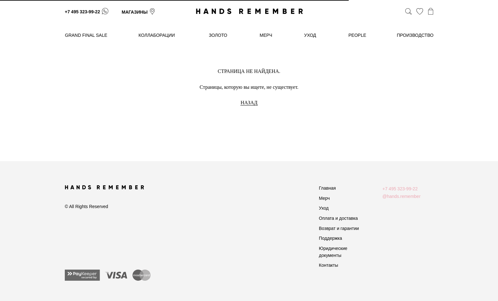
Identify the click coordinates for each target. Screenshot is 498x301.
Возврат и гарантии (339, 228)
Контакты (328, 265)
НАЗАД (248, 102)
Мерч (324, 198)
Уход (324, 208)
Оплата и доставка (338, 218)
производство (415, 35)
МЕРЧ (266, 35)
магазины (135, 12)
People (357, 35)
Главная (327, 188)
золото (218, 35)
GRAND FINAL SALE (86, 35)
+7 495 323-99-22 (82, 11)
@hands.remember (401, 196)
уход (310, 35)
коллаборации (156, 35)
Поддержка (330, 238)
